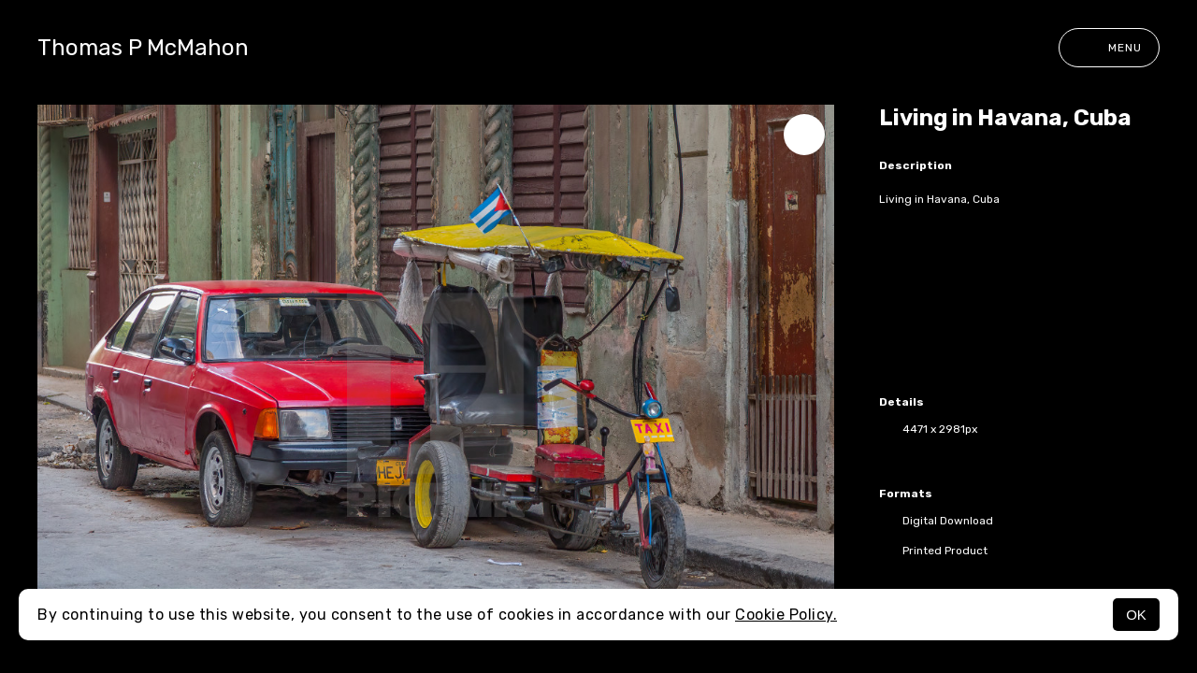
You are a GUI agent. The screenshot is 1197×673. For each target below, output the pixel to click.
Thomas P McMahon (143, 48)
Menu (1109, 47)
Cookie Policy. (786, 614)
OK (1136, 615)
